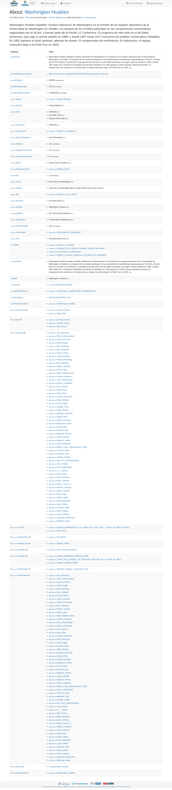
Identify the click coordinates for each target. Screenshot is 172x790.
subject (14, 245)
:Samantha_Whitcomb (62, 518)
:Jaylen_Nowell (59, 437)
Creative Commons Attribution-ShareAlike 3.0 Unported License (109, 786)
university (17, 333)
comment (15, 261)
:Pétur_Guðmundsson (62, 336)
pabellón (16, 213)
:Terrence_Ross (59, 450)
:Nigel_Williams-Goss (61, 373)
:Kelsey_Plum (58, 417)
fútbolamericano (19, 169)
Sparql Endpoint (155, 3)
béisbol (16, 105)
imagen (16, 188)
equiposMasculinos (21, 156)
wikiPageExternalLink (20, 74)
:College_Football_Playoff (63, 563)
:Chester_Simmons (60, 397)
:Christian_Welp (59, 507)
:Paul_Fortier (58, 427)
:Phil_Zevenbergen (60, 467)
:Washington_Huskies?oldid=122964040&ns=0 (72, 291)
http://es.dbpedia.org (57, 17)
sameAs (15, 285)
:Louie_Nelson (58, 504)
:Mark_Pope (57, 494)
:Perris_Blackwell (60, 501)
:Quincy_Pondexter (60, 383)
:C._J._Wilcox (58, 471)
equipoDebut (20, 537)
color (15, 112)
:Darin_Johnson (59, 481)
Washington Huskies (47, 12)
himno (15, 182)
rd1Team (18, 556)
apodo (15, 99)
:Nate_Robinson (59, 400)
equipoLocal (20, 543)
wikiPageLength (18, 86)
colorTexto (17, 125)
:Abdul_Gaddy (58, 497)
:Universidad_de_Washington (65, 232)
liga (14, 194)
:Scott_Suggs (58, 403)
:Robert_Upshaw (59, 366)
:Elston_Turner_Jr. (60, 484)
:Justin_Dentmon (59, 356)
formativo (19, 550)
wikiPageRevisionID (20, 93)
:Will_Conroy (58, 326)
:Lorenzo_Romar (59, 310)
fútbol (15, 163)
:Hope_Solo (57, 313)
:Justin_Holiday (59, 514)
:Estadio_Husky (59, 169)
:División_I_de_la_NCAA (63, 194)
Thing (27, 17)
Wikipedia (67, 786)
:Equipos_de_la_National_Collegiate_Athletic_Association (77, 248)
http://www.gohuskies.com (60, 297)
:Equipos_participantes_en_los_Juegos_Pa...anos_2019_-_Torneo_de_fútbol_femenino (89, 527)
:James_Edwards (60, 444)
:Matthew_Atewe (59, 521)
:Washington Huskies (60, 285)
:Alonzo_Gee (58, 370)
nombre (16, 207)
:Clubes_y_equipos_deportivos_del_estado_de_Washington (78, 255)
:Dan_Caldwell (58, 349)
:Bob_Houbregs (59, 346)
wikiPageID (16, 80)
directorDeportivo (20, 137)
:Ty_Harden (57, 537)
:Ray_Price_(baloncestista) (64, 460)
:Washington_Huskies (62, 304)
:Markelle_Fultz (59, 454)
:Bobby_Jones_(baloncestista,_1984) (68, 447)
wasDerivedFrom (19, 291)
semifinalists (20, 569)
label (13, 278)
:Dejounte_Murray (60, 434)
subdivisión (17, 220)
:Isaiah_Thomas (59, 491)
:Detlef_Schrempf (60, 420)
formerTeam (18, 310)
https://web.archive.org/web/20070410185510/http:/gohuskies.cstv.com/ (78, 74)
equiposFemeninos (21, 150)
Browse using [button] (49, 3)
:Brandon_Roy (58, 430)
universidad (18, 232)
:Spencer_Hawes (60, 440)
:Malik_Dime (58, 390)
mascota (16, 201)
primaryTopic (19, 773)
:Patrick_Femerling (60, 360)
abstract (15, 57)
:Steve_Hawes (58, 511)
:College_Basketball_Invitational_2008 (68, 556)
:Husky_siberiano (60, 99)
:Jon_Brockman (59, 333)
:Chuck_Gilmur (59, 353)
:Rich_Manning (59, 363)
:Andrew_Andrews (60, 376)
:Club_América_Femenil (62, 550)
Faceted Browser (134, 3)
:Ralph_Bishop (58, 410)
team (15, 320)
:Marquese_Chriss (60, 423)
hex (14, 175)
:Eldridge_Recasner (61, 413)
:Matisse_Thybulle (60, 487)
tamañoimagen (19, 226)
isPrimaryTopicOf (19, 304)
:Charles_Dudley (59, 457)
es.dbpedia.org (89, 17)
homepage (16, 297)
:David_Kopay (58, 343)
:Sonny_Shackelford (61, 690)
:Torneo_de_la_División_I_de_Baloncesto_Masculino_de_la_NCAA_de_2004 (85, 559)
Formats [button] (66, 3)
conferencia (18, 131)
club (16, 527)
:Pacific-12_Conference (62, 131)
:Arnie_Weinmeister (61, 380)
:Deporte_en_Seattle (61, 245)
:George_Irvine (59, 407)
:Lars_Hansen (58, 386)
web (14, 239)
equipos (16, 144)
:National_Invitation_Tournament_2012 (68, 569)
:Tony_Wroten (58, 464)
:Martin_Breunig (59, 477)
